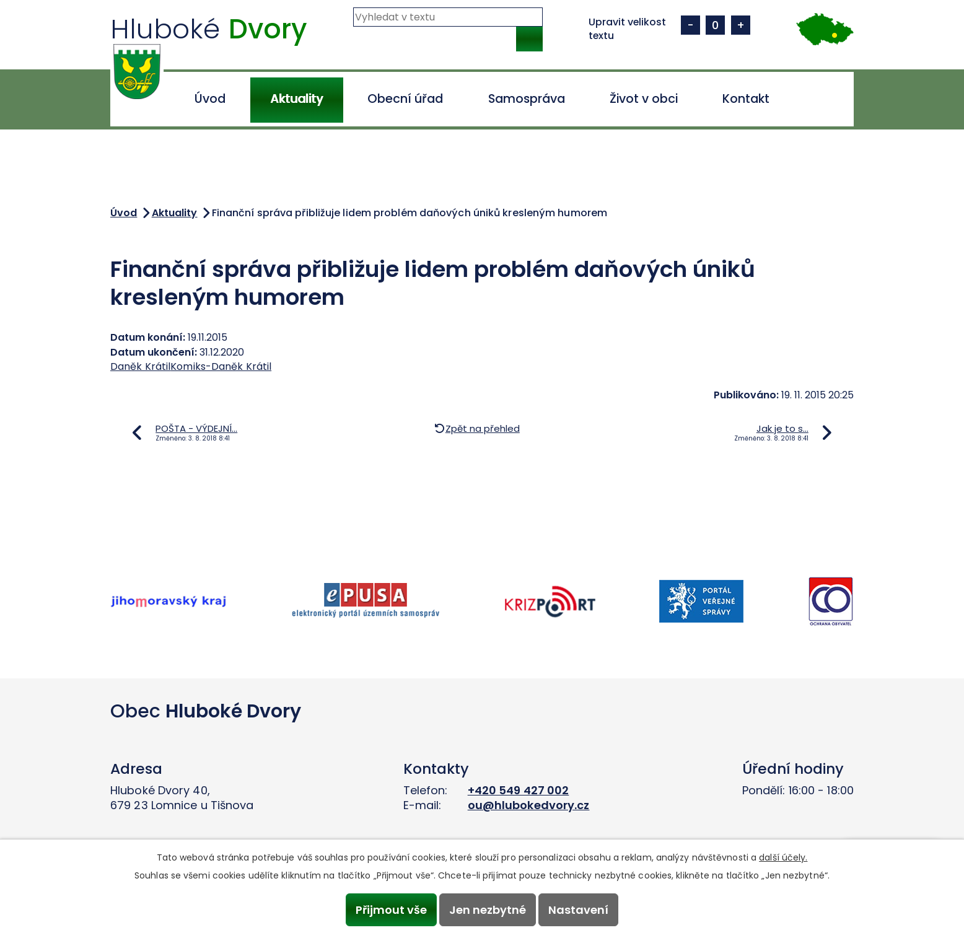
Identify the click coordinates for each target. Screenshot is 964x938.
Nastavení (579, 910)
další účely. (783, 857)
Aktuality (296, 98)
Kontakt (745, 98)
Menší (690, 25)
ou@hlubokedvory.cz (529, 805)
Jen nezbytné (487, 910)
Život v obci (644, 98)
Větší (740, 25)
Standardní (715, 25)
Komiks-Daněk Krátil (220, 366)
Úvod (210, 98)
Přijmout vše (390, 910)
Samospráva (526, 98)
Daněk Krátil (140, 366)
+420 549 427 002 (518, 790)
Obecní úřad (405, 98)
